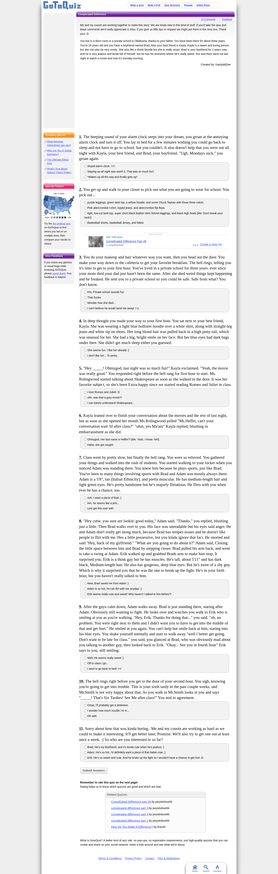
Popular (188, 5)
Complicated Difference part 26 (131, 801)
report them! (59, 273)
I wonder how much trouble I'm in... (106, 710)
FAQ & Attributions (169, 858)
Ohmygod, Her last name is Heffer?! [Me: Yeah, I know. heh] (121, 439)
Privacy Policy (133, 858)
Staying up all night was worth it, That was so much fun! (119, 171)
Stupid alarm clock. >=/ (99, 166)
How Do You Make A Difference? (132, 826)
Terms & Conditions (110, 858)
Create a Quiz (208, 244)
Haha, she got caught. (99, 444)
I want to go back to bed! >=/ (103, 668)
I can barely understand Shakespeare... (109, 402)
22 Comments (208, 19)
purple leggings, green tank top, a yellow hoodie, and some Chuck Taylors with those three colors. (144, 202)
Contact (149, 858)
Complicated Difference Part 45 (126, 241)
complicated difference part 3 (129, 808)
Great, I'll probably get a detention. (106, 705)
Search (206, 868)
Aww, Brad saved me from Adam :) (106, 583)
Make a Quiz (137, 5)
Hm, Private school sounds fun (104, 292)
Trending (217, 868)
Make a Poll (154, 5)
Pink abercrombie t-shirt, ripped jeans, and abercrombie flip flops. (124, 207)
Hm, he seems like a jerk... (101, 503)
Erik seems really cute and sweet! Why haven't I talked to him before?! (127, 594)
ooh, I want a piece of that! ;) (103, 497)
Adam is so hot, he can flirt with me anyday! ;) (113, 588)
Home (194, 868)
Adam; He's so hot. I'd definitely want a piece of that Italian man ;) (124, 752)
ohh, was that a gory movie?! (103, 397)
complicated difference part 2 (129, 820)
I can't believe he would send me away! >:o (111, 308)
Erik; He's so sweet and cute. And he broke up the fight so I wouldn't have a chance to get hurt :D (143, 757)
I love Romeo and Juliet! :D (102, 392)
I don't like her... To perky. (101, 355)
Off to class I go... (96, 663)
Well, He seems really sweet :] (104, 657)
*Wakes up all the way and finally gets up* (110, 176)
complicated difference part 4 (129, 814)
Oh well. (90, 716)
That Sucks (92, 297)
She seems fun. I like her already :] (106, 350)
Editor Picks (203, 5)
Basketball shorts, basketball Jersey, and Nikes (114, 222)
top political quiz (62, 223)
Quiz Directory (172, 5)
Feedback (227, 19)
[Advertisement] (155, 99)
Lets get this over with (99, 508)
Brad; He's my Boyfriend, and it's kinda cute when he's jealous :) (124, 747)
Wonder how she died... (100, 302)
